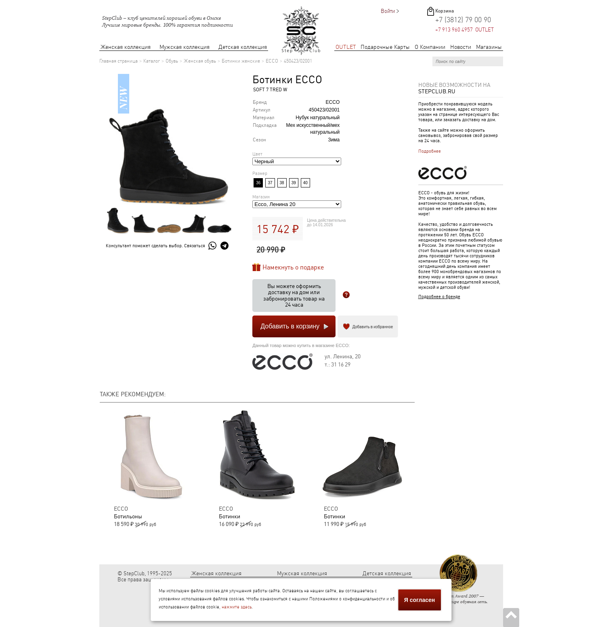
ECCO (272, 61)
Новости (460, 47)
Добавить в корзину (289, 326)
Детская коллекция (242, 47)
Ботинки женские (241, 61)
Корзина (444, 11)
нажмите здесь (237, 607)
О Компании (430, 47)
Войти (388, 11)
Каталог (151, 61)
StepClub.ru (436, 91)
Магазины (489, 47)
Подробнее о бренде (439, 296)
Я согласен (419, 600)
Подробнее (429, 151)
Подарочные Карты (385, 47)
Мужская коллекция (184, 47)
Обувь (172, 61)
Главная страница (118, 61)
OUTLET (346, 47)
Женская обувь (200, 61)
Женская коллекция (126, 47)
